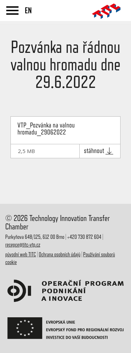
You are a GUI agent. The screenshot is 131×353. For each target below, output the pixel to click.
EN (28, 10)
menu (12, 10)
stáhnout (98, 151)
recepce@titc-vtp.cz (22, 245)
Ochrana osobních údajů (59, 254)
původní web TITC (20, 254)
